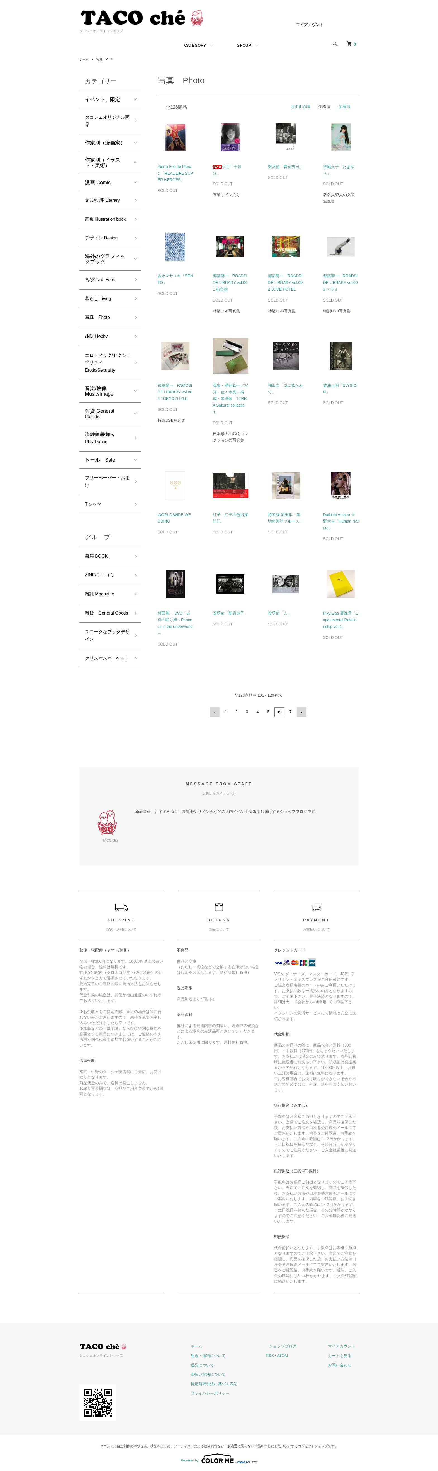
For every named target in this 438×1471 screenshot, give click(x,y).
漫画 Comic (98, 185)
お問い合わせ (343, 1364)
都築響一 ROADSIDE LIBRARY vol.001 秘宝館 (230, 282)
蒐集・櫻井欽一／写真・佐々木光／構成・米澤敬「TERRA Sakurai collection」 (230, 398)
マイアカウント (309, 24)
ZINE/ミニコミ (101, 604)
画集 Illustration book (102, 227)
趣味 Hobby (98, 354)
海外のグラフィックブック (105, 273)
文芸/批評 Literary (105, 203)
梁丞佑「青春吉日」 (285, 166)
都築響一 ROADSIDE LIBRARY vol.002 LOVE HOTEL (285, 282)
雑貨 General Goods (99, 435)
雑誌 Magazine (101, 624)
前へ (215, 711)
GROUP (244, 45)
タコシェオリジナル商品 (105, 122)
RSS (283, 1355)
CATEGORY (195, 45)
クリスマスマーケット (105, 705)
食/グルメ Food (102, 294)
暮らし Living (100, 314)
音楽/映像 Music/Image (99, 412)
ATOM (295, 1355)
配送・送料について (224, 1355)
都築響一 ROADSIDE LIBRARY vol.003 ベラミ (340, 282)
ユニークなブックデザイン (105, 677)
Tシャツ (94, 531)
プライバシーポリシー (226, 1392)
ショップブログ (292, 1345)
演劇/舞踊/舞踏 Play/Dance (101, 461)
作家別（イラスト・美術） (102, 164)
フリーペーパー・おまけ (105, 506)
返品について (218, 1364)
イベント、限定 (102, 99)
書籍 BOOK (98, 584)
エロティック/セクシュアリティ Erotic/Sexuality (106, 382)
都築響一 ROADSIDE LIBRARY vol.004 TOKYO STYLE (175, 392)
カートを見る (343, 1355)
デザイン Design (103, 252)
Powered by (219, 1458)
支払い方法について (224, 1373)
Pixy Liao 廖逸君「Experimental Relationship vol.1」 (340, 620)
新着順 (344, 106)
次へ (300, 711)
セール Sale (100, 484)
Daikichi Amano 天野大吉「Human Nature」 (341, 521)
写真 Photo (106, 59)
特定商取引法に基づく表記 (230, 1383)
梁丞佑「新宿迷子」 (230, 613)
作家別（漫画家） (105, 145)
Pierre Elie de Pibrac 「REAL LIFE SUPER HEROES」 (175, 173)
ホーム (84, 59)
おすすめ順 (300, 106)
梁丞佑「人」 (279, 613)
